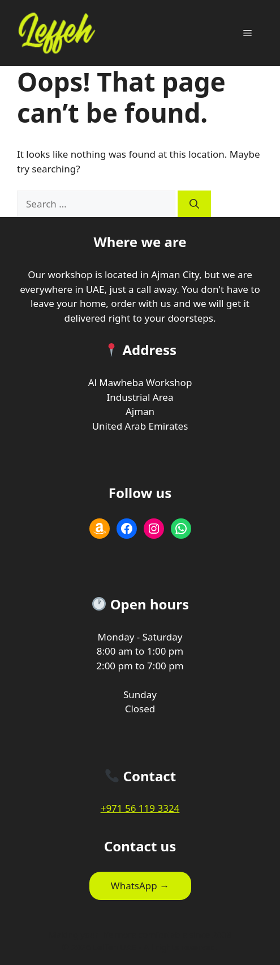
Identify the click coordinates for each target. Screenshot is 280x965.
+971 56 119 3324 (140, 808)
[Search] (194, 204)
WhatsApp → (140, 885)
